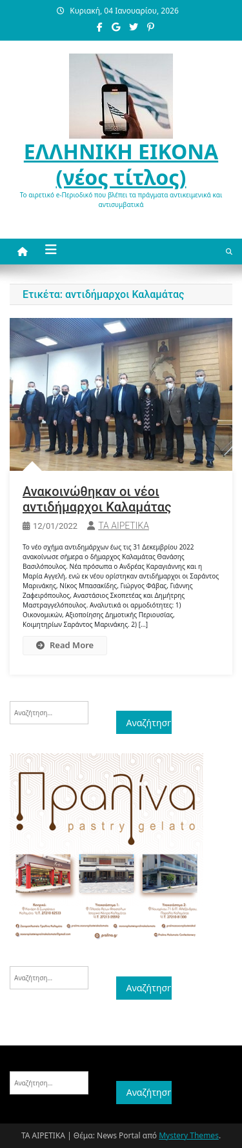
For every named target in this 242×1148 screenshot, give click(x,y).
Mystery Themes (189, 1135)
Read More (65, 645)
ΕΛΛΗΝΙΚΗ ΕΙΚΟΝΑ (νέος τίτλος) (121, 164)
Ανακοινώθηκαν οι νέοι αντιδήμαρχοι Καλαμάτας (97, 499)
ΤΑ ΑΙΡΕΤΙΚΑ (123, 525)
